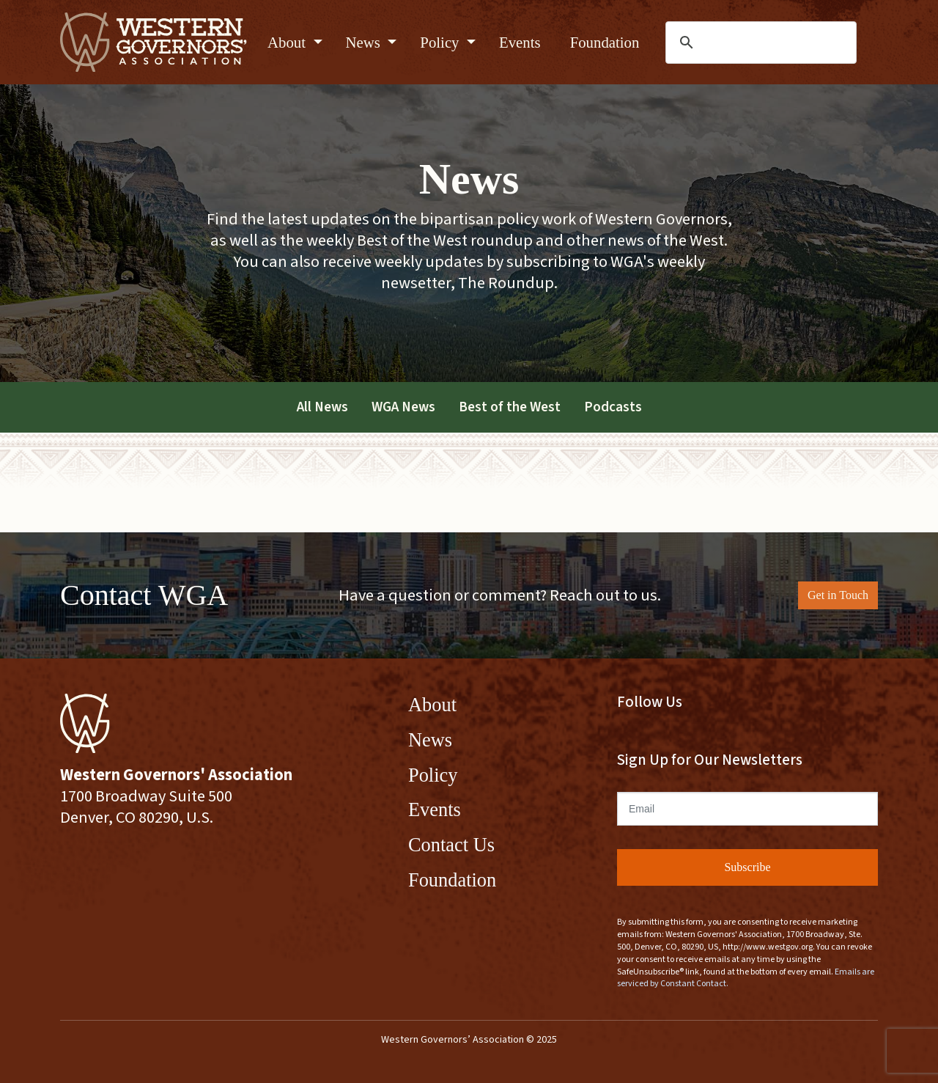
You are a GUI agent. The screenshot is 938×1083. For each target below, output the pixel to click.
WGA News (403, 407)
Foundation (605, 42)
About (288, 42)
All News (322, 407)
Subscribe (747, 867)
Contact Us (451, 845)
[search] (762, 42)
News (365, 42)
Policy (441, 42)
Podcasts (613, 407)
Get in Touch (838, 595)
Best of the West (510, 407)
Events (520, 42)
